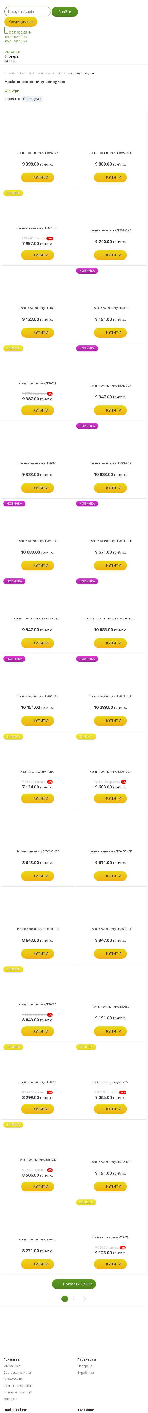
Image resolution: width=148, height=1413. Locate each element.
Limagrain (32, 99)
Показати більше (78, 1284)
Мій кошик (12, 52)
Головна (9, 73)
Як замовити (12, 1379)
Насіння (25, 73)
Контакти (10, 1399)
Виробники (85, 1372)
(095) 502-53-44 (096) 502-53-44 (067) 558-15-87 (18, 36)
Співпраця (84, 1366)
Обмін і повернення (17, 1385)
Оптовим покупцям (17, 1392)
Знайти (65, 11)
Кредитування (21, 21)
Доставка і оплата (17, 1372)
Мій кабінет (12, 1366)
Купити (40, 177)
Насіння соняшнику (49, 73)
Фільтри (11, 90)
